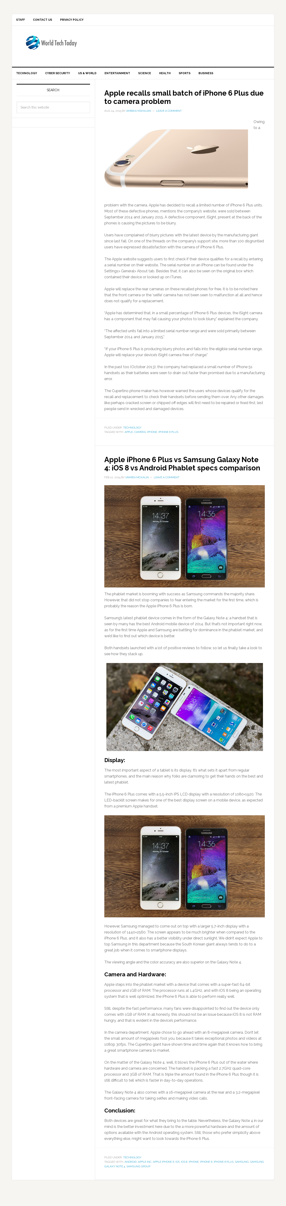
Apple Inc (145, 1173)
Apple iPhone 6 (163, 1173)
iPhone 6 (206, 1173)
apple (129, 435)
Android (131, 1173)
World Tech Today (51, 47)
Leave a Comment (169, 114)
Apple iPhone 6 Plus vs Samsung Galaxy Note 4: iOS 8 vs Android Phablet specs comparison (183, 471)
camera (140, 435)
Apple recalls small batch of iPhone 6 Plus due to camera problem (178, 100)
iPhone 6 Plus (168, 435)
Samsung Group (138, 1178)
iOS (177, 1173)
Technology (132, 431)
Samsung (242, 1173)
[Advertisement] (181, 47)
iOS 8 (184, 1173)
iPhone (152, 435)
